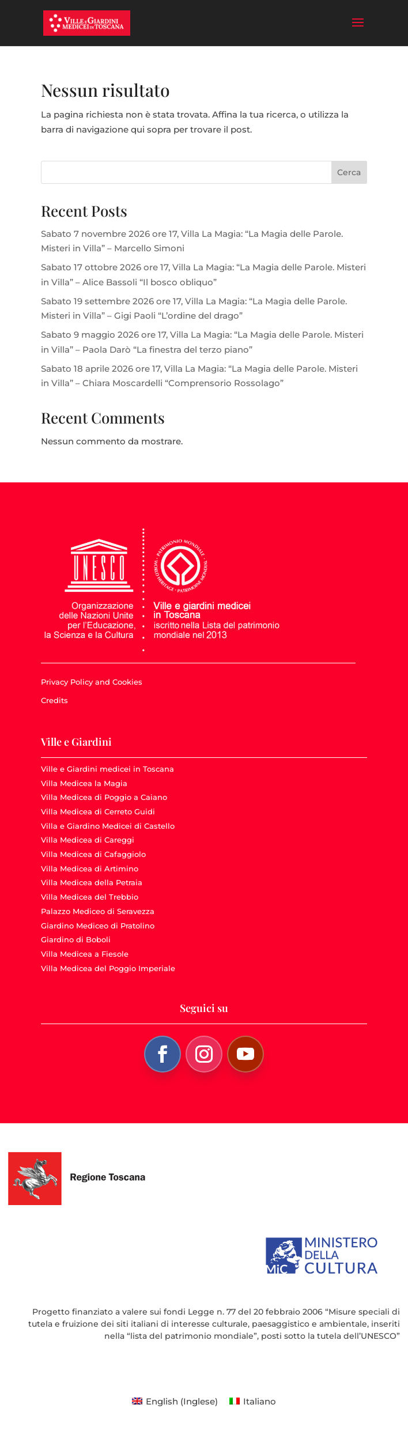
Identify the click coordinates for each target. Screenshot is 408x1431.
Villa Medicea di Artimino (89, 868)
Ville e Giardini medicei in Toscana (107, 768)
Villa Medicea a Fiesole (85, 953)
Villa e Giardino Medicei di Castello (108, 825)
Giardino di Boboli (76, 939)
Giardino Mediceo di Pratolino (97, 925)
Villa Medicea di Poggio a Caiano (104, 797)
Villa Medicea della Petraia (91, 882)
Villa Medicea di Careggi (87, 839)
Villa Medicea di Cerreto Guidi (98, 811)
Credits (54, 700)
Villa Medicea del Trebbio (89, 896)
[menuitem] (175, 1401)
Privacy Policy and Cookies (91, 681)
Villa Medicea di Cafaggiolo (93, 854)
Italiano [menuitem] (259, 1401)
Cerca (349, 172)
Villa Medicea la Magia (84, 783)
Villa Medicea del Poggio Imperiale (108, 968)
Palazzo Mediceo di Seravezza (97, 911)
